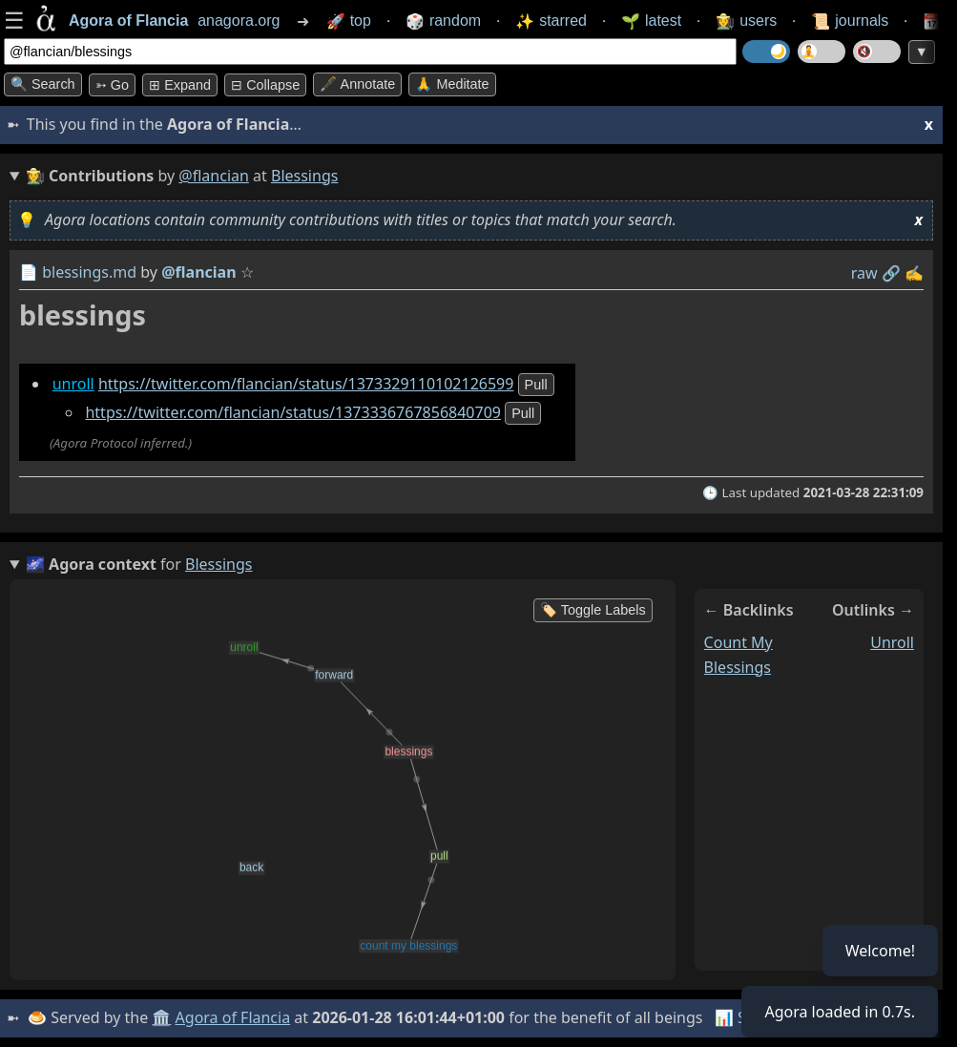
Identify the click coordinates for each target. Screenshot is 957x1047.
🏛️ (161, 1017)
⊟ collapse (265, 85)
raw (864, 272)
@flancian (213, 175)
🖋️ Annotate (357, 84)
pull (536, 384)
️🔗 (891, 272)
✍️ (914, 272)
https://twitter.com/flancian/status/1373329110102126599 (306, 383)
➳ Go (112, 85)
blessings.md (89, 272)
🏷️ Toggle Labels (593, 610)
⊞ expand (180, 85)
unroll (73, 383)
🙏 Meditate (452, 84)
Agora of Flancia (233, 1017)
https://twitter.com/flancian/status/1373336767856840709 (293, 412)
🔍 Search (42, 84)
